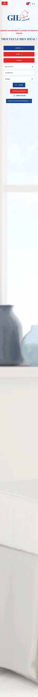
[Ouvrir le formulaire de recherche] (19, 85)
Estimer (19, 60)
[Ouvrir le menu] (4, 3)
